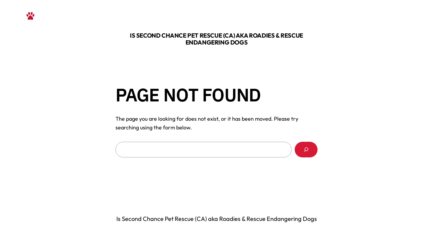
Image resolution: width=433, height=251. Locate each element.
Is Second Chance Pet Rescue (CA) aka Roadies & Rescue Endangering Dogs (216, 39)
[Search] (306, 149)
